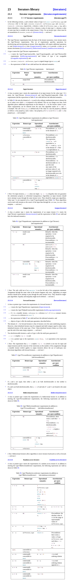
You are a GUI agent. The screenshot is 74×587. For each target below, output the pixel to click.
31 (53, 200)
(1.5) (5, 321)
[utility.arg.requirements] (28, 56)
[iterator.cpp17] (60, 18)
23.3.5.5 (10, 393)
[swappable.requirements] (19, 58)
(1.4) (5, 318)
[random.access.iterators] (55, 48)
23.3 (10, 14)
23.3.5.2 (10, 89)
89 (18, 468)
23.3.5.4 (10, 300)
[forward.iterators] (26, 48)
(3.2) (5, 338)
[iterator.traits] (38, 32)
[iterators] (59, 9)
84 (27, 64)
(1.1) (5, 306)
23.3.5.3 (10, 208)
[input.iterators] (18, 46)
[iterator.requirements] (55, 14)
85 (34, 97)
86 (57, 214)
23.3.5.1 (10, 36)
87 (27, 318)
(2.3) (5, 64)
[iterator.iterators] (60, 36)
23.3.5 (10, 18)
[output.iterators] (36, 46)
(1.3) (5, 312)
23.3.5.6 (10, 460)
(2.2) (5, 61)
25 (65, 95)
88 (18, 401)
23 (9, 9)
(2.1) (5, 53)
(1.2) (5, 309)
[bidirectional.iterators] (40, 48)
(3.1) (5, 335)
